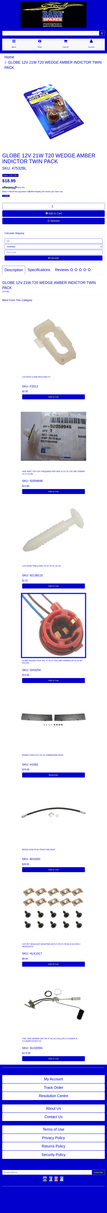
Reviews (73, 270)
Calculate (53, 258)
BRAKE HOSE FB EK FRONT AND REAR (38, 850)
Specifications (39, 270)
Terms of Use (53, 1129)
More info (13, 188)
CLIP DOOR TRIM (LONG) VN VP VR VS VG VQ (41, 566)
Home (9, 57)
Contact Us (53, 1117)
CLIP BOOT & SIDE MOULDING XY (36, 377)
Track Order (53, 1087)
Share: (10, 175)
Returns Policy (53, 1146)
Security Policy (53, 1155)
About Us (53, 1108)
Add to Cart (53, 213)
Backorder (53, 775)
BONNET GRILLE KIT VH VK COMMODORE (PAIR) (42, 755)
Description (14, 270)
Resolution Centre (53, 1096)
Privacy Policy (53, 1138)
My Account (53, 1079)
